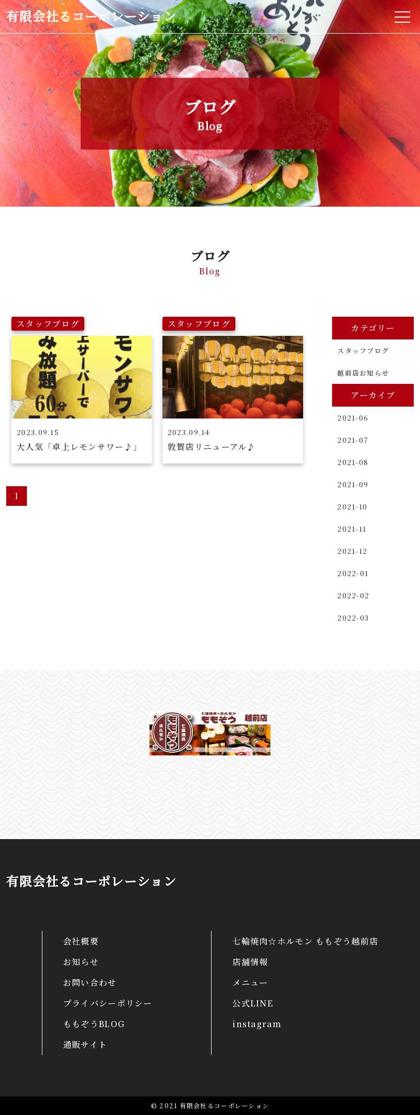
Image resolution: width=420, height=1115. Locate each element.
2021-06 (352, 418)
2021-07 (352, 440)
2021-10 (352, 507)
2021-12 (352, 551)
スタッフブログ (363, 350)
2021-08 (352, 462)
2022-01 (352, 573)
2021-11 (351, 529)
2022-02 (353, 595)
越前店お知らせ (363, 373)
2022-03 (353, 618)
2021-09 (352, 484)
